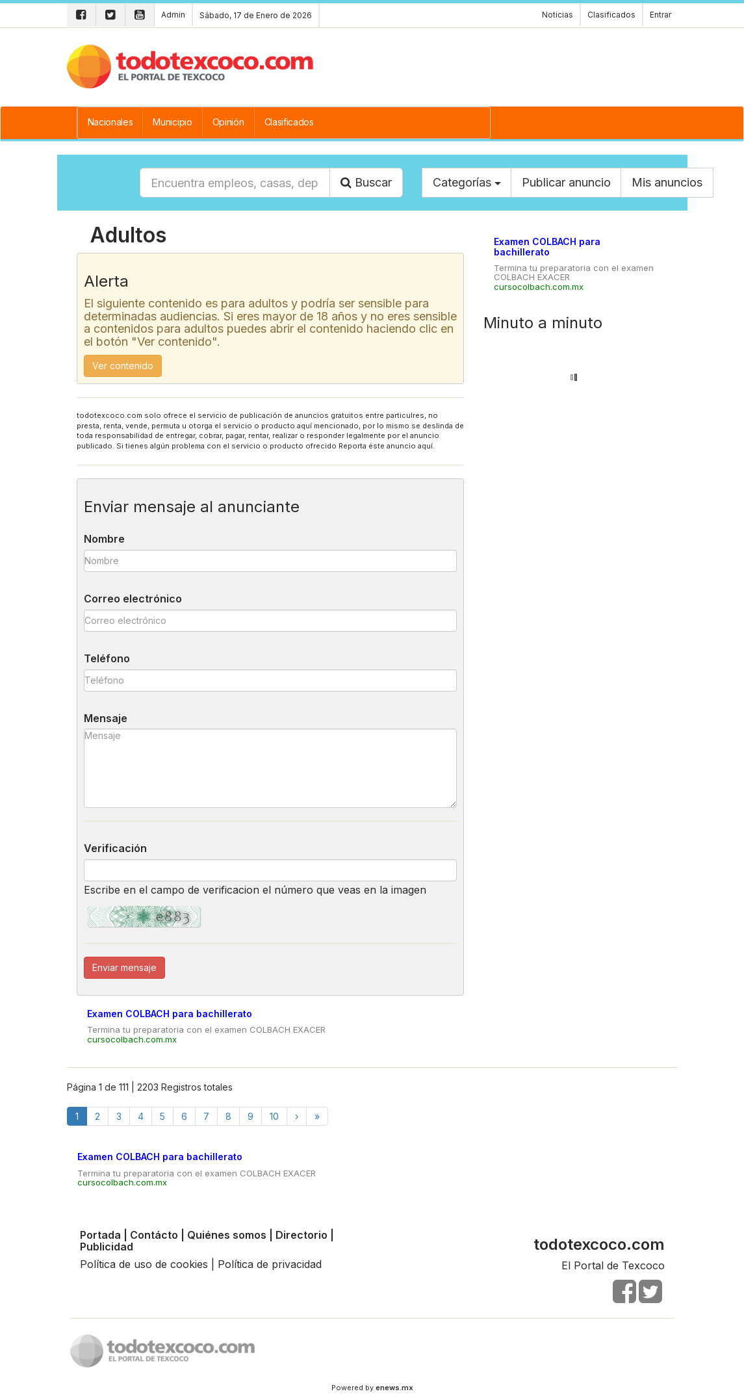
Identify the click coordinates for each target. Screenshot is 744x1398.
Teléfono (107, 658)
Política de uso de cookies (144, 1264)
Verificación (115, 848)
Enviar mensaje (124, 967)
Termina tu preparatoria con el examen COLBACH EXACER (206, 1029)
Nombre (104, 538)
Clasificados (289, 121)
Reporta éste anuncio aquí (386, 445)
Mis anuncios (667, 182)
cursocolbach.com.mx (132, 1039)
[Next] (297, 1116)
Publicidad (106, 1246)
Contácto (154, 1234)
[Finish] (317, 1116)
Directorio (301, 1234)
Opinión (228, 121)
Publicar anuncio (566, 182)
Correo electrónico (133, 598)
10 (274, 1116)
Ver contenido (122, 365)
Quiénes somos (226, 1234)
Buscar (366, 182)
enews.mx (394, 1387)
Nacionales (110, 121)
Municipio (172, 121)
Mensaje (105, 718)
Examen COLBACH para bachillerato (169, 1013)
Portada (100, 1234)
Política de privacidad (270, 1264)
